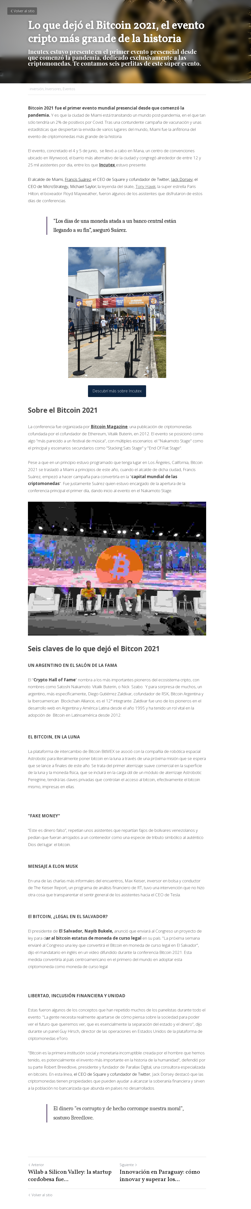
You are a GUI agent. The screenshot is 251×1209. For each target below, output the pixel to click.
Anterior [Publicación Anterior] (36, 1149)
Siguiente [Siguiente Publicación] (137, 1149)
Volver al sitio (22, 11)
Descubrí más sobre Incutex (125, 384)
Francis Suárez (78, 179)
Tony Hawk (130, 186)
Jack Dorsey (182, 179)
